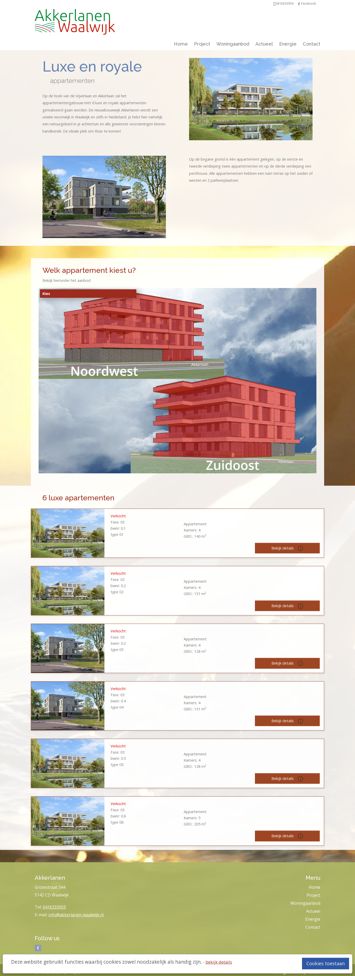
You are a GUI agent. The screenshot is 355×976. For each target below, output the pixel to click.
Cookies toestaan (325, 963)
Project (202, 44)
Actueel (264, 44)
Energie (288, 44)
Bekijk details (287, 548)
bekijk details (219, 962)
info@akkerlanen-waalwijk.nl (76, 915)
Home (181, 44)
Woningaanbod (232, 44)
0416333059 (54, 907)
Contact (311, 44)
